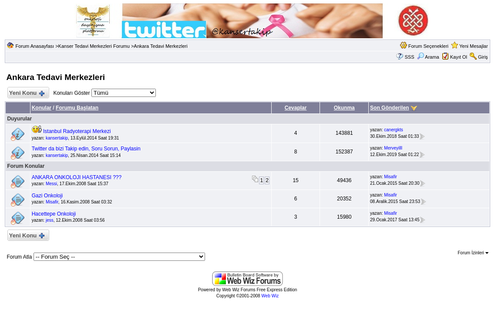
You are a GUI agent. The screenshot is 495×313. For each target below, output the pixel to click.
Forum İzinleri (473, 252)
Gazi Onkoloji (47, 196)
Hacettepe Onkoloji (54, 214)
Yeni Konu (26, 93)
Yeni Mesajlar (473, 46)
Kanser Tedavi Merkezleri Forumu (94, 46)
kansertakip (57, 138)
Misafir (390, 176)
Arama (428, 57)
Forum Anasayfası (34, 46)
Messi (51, 183)
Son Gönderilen (389, 108)
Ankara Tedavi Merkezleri (160, 46)
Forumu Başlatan (77, 108)
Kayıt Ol (458, 57)
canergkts (393, 129)
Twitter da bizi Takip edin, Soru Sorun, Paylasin (86, 149)
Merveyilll (393, 148)
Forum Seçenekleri (428, 46)
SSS (409, 57)
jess (50, 220)
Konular (41, 108)
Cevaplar (296, 108)
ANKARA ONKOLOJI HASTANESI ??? (77, 177)
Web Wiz (270, 295)
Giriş (483, 57)
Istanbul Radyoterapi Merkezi (77, 131)
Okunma (344, 108)
